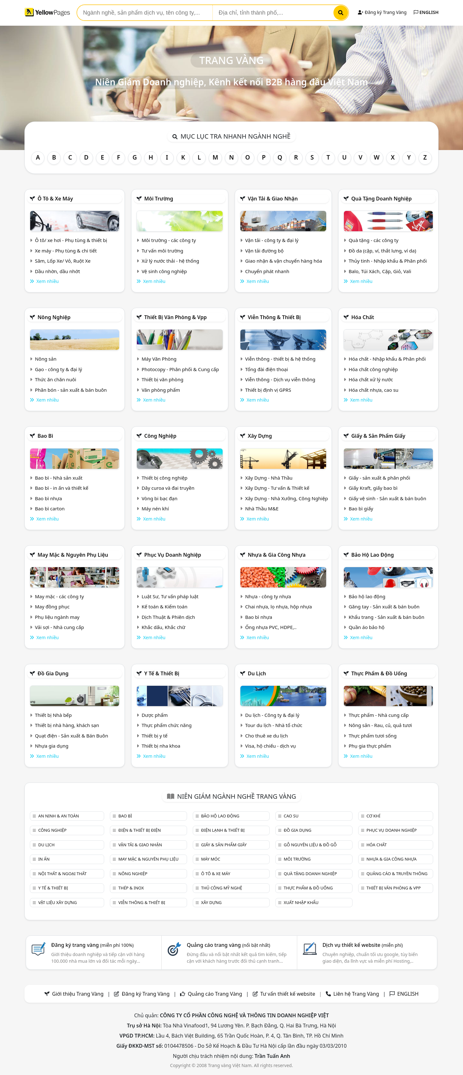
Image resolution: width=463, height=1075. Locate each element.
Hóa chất (362, 317)
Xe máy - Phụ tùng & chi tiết (66, 250)
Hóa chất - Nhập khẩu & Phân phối (387, 359)
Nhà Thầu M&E (261, 508)
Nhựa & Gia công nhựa (276, 554)
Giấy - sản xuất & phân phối (379, 478)
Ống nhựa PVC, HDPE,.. (271, 627)
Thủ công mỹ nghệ (221, 888)
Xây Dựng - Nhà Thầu (268, 478)
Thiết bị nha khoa (161, 746)
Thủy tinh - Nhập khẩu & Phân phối (388, 261)
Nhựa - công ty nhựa (268, 596)
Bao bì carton (50, 508)
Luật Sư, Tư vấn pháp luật (170, 596)
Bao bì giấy (361, 508)
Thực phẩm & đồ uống (379, 673)
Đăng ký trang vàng (92, 944)
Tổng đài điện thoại (266, 369)
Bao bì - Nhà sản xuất (59, 478)
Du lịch (257, 673)
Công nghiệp (160, 435)
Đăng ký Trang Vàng (382, 12)
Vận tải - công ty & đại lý (272, 240)
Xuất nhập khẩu (301, 902)
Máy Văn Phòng (159, 359)
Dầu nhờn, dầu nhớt (57, 271)
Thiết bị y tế (155, 735)
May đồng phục (52, 606)
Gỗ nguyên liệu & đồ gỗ (310, 845)
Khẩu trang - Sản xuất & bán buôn (386, 617)
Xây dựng (260, 435)
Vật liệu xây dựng (57, 902)
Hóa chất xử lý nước (371, 379)
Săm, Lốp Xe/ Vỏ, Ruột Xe (63, 261)
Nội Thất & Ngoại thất (62, 873)
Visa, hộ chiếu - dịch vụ (270, 746)
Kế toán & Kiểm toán (164, 606)
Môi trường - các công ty (169, 240)
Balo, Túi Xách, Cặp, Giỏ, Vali (380, 271)
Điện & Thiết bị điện (139, 830)
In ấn (44, 859)
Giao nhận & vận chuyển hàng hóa (283, 261)
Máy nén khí (155, 508)
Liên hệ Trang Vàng (356, 993)
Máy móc (210, 859)
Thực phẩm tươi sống (373, 735)
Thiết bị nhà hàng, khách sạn (67, 725)
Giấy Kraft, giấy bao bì (373, 488)
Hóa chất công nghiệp (373, 369)
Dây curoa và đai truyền (168, 488)
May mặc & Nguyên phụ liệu (72, 554)
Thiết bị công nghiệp (164, 478)
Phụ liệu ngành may (57, 617)
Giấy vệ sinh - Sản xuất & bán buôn (387, 498)
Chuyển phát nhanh (267, 271)
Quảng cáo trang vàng (228, 944)
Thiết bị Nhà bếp (53, 715)
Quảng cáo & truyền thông (396, 873)
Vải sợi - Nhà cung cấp (59, 627)
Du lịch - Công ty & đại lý (272, 715)
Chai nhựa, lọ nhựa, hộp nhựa (278, 606)
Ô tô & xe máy (55, 198)
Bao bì (45, 435)
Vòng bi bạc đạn (160, 498)
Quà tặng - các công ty (374, 240)
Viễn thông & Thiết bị (274, 317)
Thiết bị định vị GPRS (268, 390)
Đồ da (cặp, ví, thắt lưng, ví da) (382, 250)
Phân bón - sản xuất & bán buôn (71, 390)
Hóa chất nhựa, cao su (374, 390)
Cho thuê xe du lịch (266, 735)
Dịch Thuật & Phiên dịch (168, 617)
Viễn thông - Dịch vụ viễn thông (280, 379)
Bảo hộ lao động (372, 554)
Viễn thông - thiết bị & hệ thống (280, 359)
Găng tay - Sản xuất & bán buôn (384, 606)
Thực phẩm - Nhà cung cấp (379, 715)
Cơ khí (373, 816)
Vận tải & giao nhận (273, 198)
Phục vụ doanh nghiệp (172, 554)
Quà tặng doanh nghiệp (381, 198)
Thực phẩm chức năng (167, 725)
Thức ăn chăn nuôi (55, 379)
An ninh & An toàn (58, 816)
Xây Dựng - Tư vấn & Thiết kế (277, 488)
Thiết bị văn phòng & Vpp (175, 317)
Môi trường (158, 198)
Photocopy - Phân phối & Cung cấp (180, 369)
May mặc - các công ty (59, 596)
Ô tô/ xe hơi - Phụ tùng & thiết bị (71, 240)
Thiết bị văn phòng (163, 379)
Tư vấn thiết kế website (288, 993)
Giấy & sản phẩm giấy (378, 435)
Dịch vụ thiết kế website (362, 944)
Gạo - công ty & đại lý (58, 369)
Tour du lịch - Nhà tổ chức (273, 725)
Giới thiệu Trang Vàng (78, 993)
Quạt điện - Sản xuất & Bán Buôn (71, 735)
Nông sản (46, 359)
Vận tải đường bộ (264, 250)
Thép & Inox (131, 888)
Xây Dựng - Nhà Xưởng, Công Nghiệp (286, 498)
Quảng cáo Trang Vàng (215, 993)
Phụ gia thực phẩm (370, 746)
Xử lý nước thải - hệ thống (170, 261)
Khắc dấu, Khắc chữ (163, 627)
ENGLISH (426, 12)
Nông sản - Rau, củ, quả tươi (380, 725)
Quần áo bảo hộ (367, 627)
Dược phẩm (155, 715)
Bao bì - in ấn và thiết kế (61, 488)
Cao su (291, 816)
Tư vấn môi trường (162, 250)
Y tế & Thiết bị (161, 673)
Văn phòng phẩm (161, 390)
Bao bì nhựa (48, 498)
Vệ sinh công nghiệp (164, 271)
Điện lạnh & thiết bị (223, 830)
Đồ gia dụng (53, 673)
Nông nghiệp (53, 317)
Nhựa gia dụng (52, 746)
